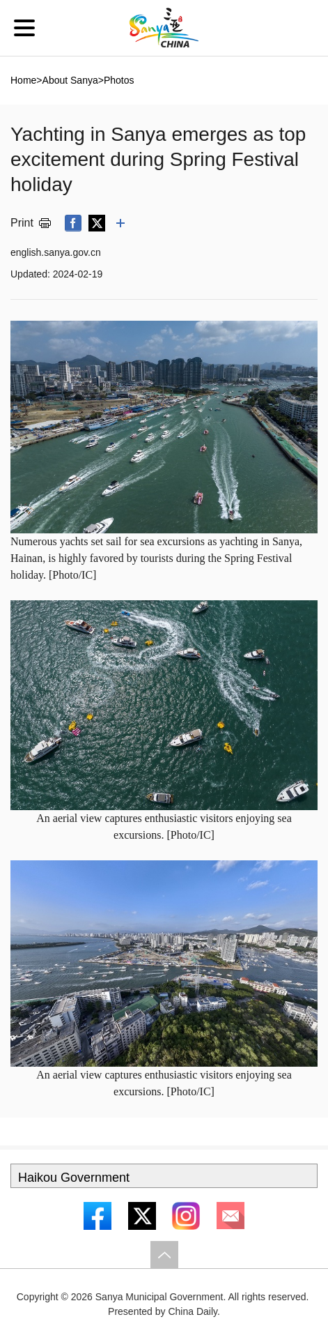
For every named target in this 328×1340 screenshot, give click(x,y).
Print (21, 223)
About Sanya (70, 80)
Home (23, 80)
